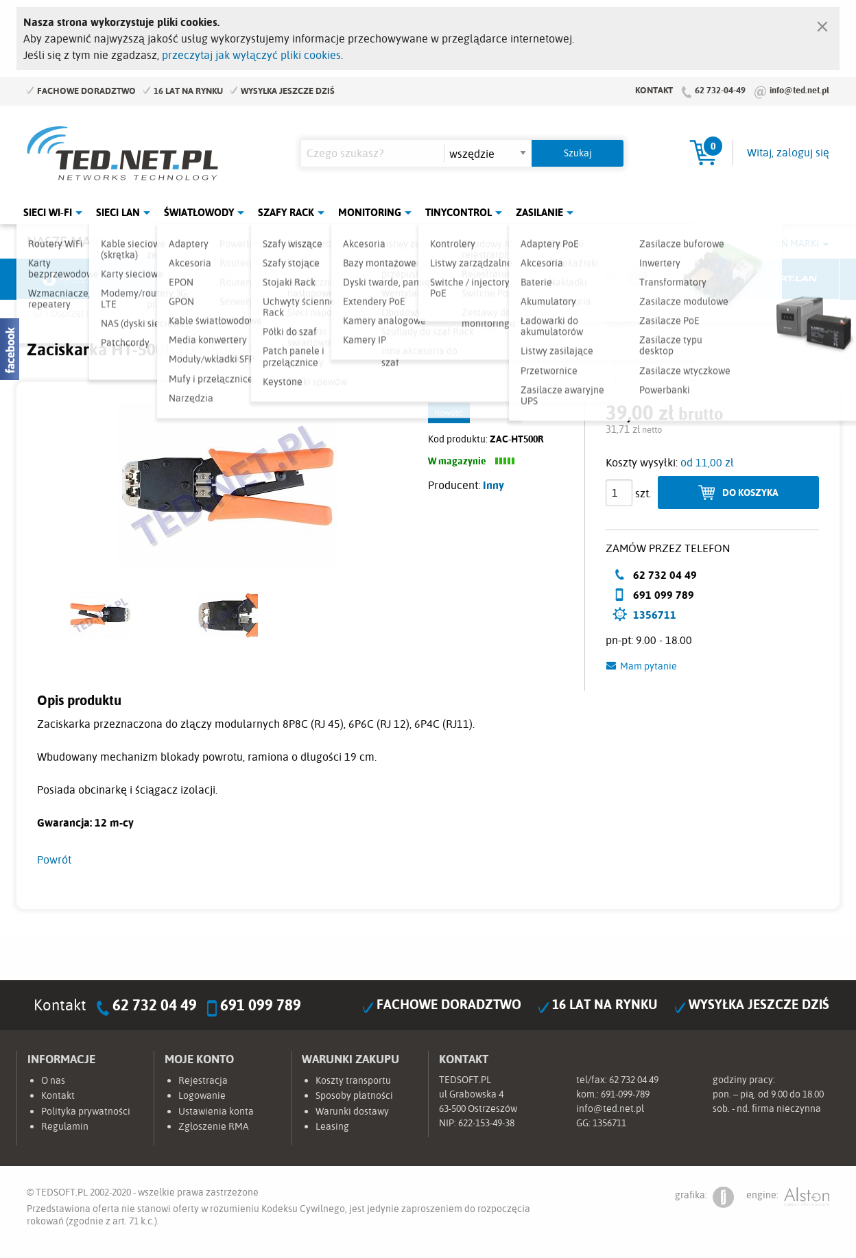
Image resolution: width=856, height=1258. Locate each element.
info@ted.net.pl (799, 89)
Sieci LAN (118, 212)
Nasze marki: (70, 241)
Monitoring (369, 212)
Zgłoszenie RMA (213, 1126)
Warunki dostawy (352, 1111)
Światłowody (199, 212)
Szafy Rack (286, 212)
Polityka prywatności (85, 1111)
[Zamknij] (822, 23)
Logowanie (202, 1095)
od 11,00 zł (707, 462)
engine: (787, 1197)
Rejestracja (203, 1080)
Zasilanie (539, 212)
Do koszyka (750, 492)
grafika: (704, 1197)
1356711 (654, 614)
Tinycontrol (458, 212)
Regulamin (64, 1126)
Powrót (54, 859)
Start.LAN (788, 279)
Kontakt (654, 89)
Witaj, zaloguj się (788, 152)
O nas (53, 1080)
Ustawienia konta (216, 1111)
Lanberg (685, 279)
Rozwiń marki (785, 243)
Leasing (332, 1126)
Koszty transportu (353, 1080)
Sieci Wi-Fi (47, 212)
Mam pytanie (648, 666)
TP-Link (480, 279)
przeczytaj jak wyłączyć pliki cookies (251, 55)
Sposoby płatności (354, 1095)
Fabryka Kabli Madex (274, 279)
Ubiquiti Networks (68, 279)
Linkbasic (582, 279)
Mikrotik (171, 279)
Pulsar (377, 279)
